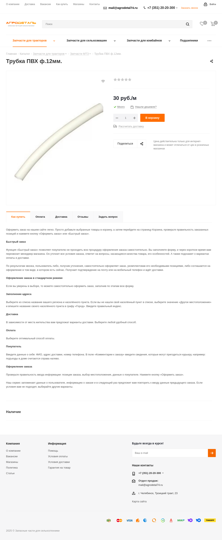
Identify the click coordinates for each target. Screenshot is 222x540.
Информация (57, 443)
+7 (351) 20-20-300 (161, 7)
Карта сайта (139, 501)
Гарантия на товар (59, 467)
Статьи (10, 473)
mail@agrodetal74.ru (150, 484)
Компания (13, 443)
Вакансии (12, 456)
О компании (13, 450)
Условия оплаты (58, 456)
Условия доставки (59, 461)
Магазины (12, 461)
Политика (12, 467)
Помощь (53, 450)
